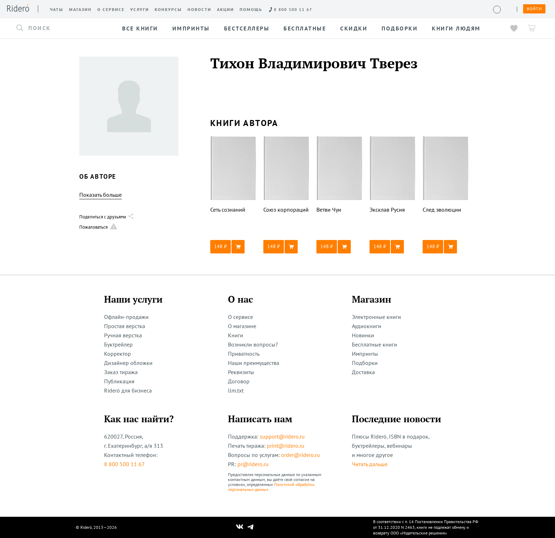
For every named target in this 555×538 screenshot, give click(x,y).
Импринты (365, 353)
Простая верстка (124, 326)
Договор (239, 381)
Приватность (243, 353)
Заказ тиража (121, 372)
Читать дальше (370, 464)
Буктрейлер (118, 344)
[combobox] (63, 28)
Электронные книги (376, 316)
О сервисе (240, 316)
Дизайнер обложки (128, 362)
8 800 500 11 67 (124, 464)
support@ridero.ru (282, 436)
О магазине (242, 326)
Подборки (365, 362)
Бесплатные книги (374, 344)
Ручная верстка (123, 335)
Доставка (363, 372)
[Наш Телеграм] (250, 527)
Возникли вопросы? (253, 344)
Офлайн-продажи (126, 316)
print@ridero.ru (285, 445)
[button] (63, 28)
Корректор (117, 353)
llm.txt (236, 390)
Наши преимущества (253, 362)
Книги (235, 335)
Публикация (119, 381)
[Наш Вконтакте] (240, 527)
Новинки (363, 335)
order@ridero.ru (300, 454)
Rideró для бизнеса (128, 390)
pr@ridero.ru (253, 464)
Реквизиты (241, 372)
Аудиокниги (366, 326)
